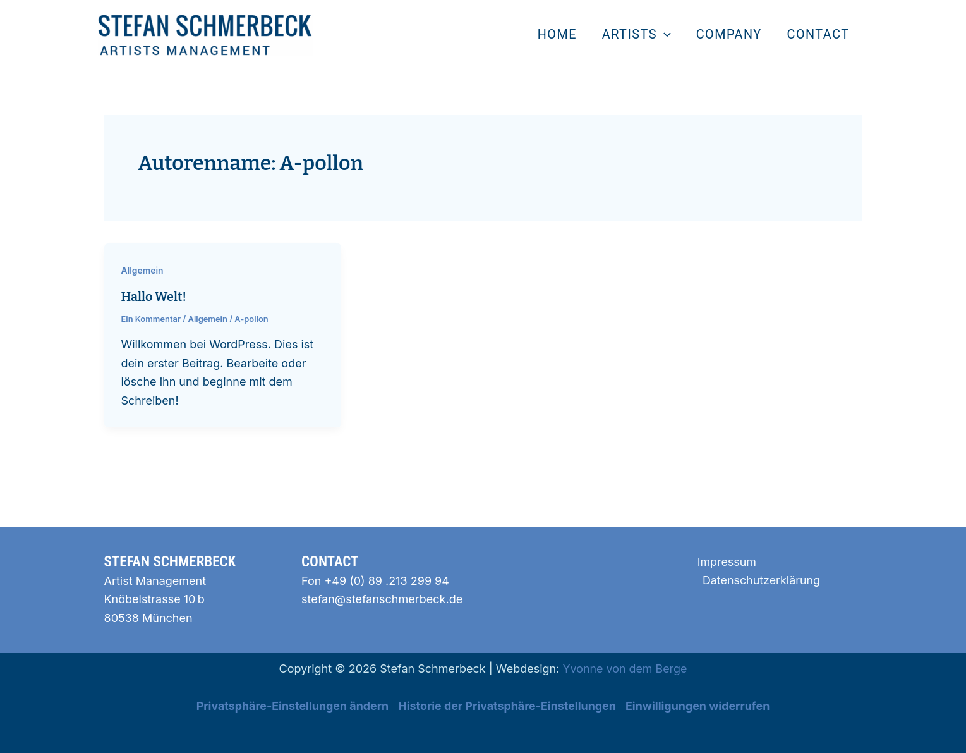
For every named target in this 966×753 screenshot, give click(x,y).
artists (636, 35)
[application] (665, 35)
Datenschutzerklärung (761, 579)
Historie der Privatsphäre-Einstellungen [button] (507, 704)
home (557, 34)
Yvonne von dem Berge (624, 667)
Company (729, 34)
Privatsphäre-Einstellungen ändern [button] (291, 704)
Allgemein (142, 270)
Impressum (726, 560)
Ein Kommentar (151, 318)
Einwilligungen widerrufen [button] (699, 704)
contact (818, 34)
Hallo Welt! (154, 296)
